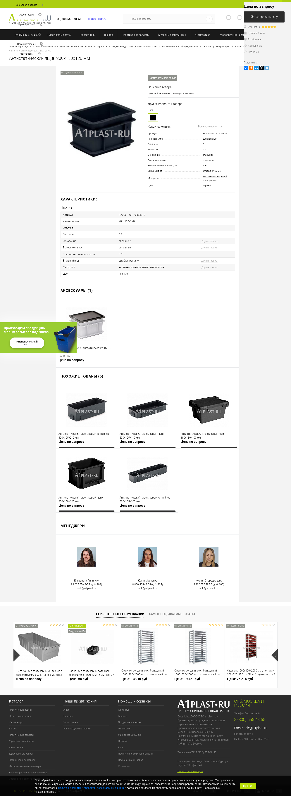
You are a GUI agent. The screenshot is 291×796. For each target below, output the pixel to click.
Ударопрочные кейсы (232, 34)
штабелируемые (212, 170)
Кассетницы (87, 34)
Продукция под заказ (129, 719)
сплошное (208, 154)
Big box (108, 34)
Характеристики (30, 24)
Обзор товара (30, 15)
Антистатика (202, 34)
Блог (120, 744)
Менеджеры (30, 54)
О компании (124, 725)
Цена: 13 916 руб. (134, 676)
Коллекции (124, 763)
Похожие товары (30, 44)
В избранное (252, 39)
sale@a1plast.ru (97, 18)
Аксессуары (30, 34)
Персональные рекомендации (120, 611)
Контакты (123, 707)
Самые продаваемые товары (172, 611)
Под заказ (251, 52)
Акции (66, 707)
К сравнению (253, 45)
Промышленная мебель (22, 757)
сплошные (208, 160)
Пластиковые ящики (20, 707)
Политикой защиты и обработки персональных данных (91, 787)
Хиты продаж (70, 719)
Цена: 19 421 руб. (187, 676)
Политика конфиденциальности (135, 751)
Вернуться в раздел (30, 5)
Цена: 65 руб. (79, 676)
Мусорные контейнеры (172, 34)
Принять (248, 786)
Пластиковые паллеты (135, 34)
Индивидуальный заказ (27, 343)
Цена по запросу (71, 357)
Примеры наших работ (130, 757)
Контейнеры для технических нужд (28, 769)
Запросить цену (264, 17)
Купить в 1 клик (254, 33)
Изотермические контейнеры (25, 763)
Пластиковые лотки (59, 34)
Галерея (122, 713)
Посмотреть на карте (190, 768)
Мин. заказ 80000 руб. (130, 732)
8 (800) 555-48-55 (249, 717)
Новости (122, 738)
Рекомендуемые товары (77, 725)
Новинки (68, 713)
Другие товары (209, 239)
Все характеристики (210, 126)
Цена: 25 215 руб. (240, 676)
